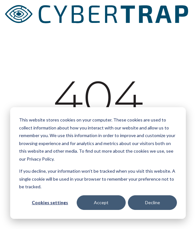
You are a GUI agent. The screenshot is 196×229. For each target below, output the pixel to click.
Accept (101, 202)
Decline (152, 202)
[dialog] (98, 163)
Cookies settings (50, 202)
